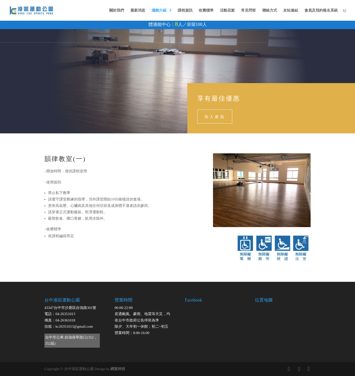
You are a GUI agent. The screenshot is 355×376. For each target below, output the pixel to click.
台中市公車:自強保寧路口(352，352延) (71, 340)
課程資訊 (185, 10)
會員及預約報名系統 (321, 10)
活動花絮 (227, 10)
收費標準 (206, 10)
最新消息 (137, 10)
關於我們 (116, 10)
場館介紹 (159, 10)
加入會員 (214, 116)
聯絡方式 (269, 10)
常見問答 (248, 10)
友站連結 (290, 10)
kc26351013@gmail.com (74, 326)
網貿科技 (117, 369)
